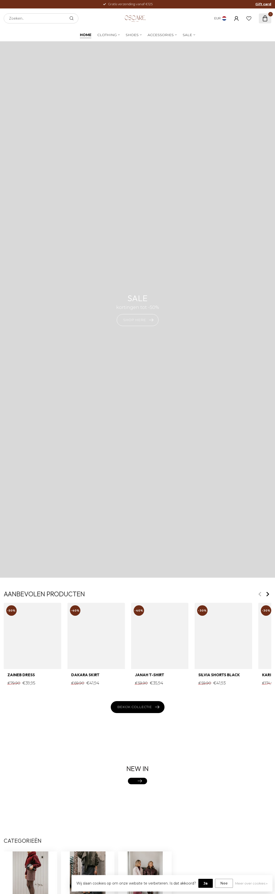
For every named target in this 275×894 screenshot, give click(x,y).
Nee (224, 883)
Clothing (107, 35)
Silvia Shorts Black (219, 675)
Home (85, 35)
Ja (206, 883)
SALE (187, 35)
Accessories (161, 35)
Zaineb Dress (21, 675)
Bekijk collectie (138, 707)
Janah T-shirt (149, 675)
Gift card (263, 4)
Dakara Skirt (85, 675)
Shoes (132, 35)
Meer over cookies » (251, 883)
